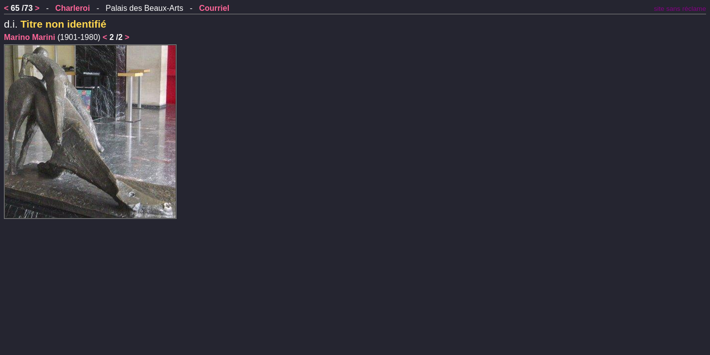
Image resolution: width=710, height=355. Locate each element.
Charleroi (72, 8)
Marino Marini (29, 37)
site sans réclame (680, 8)
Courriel (214, 8)
